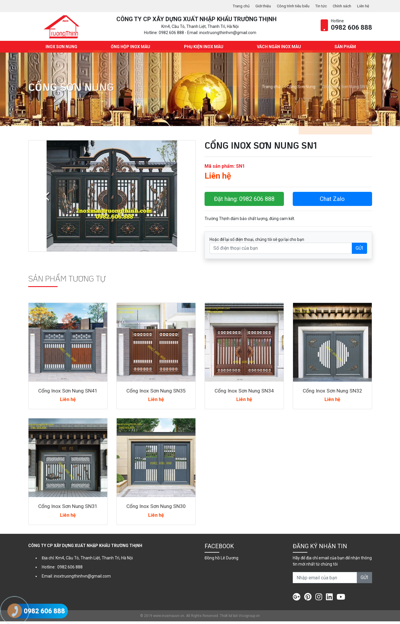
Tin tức (317, 6)
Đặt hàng (244, 201)
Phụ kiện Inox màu (202, 49)
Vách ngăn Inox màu (278, 49)
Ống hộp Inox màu (130, 49)
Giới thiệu (255, 6)
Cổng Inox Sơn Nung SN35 (156, 393)
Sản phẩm (344, 49)
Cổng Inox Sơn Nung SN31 (68, 509)
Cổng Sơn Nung (301, 89)
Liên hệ (362, 6)
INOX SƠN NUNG (61, 49)
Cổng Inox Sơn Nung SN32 (332, 393)
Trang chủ (232, 6)
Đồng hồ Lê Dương (221, 560)
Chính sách (340, 6)
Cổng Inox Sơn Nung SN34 (244, 393)
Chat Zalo (332, 201)
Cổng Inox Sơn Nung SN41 (68, 393)
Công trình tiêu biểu (287, 6)
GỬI (359, 251)
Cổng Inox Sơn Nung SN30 (156, 509)
